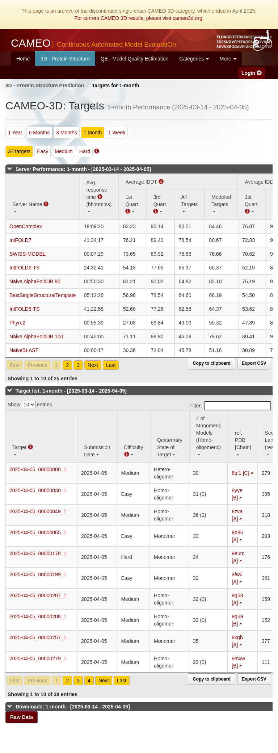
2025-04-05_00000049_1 (37, 511)
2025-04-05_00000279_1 (37, 658)
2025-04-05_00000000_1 (37, 469)
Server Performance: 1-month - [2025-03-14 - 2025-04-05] (83, 169)
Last (110, 365)
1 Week (116, 132)
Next (93, 365)
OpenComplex (25, 226)
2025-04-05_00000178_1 (37, 553)
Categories (194, 59)
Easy (42, 151)
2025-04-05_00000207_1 (37, 595)
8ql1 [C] (240, 473)
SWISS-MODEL (27, 254)
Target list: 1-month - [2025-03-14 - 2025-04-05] (71, 391)
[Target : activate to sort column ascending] (41, 436)
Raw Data (21, 717)
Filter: (230, 405)
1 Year (15, 132)
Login (251, 73)
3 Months (66, 132)
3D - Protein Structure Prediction (44, 85)
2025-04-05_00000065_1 (37, 532)
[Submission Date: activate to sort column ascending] (97, 436)
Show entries (30, 404)
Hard (84, 151)
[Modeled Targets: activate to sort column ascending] (221, 204)
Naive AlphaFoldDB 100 (36, 336)
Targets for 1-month (115, 85)
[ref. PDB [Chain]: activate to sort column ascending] (243, 436)
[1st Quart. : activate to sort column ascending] (252, 204)
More (228, 59)
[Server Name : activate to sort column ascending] (42, 197)
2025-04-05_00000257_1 (37, 637)
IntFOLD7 (20, 240)
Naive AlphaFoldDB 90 (34, 281)
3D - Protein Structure (65, 59)
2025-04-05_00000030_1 (37, 490)
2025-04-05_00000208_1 (37, 616)
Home (23, 59)
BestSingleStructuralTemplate (42, 295)
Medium (64, 151)
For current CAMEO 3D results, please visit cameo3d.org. (138, 18)
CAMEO (93, 43)
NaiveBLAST (23, 350)
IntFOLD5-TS (24, 309)
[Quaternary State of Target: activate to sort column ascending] (169, 436)
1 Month (93, 132)
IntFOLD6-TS (24, 268)
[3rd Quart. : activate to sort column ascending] (160, 204)
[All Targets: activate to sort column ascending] (189, 204)
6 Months (39, 132)
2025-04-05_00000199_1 (37, 574)
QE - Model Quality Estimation (135, 59)
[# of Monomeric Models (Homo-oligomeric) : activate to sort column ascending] (208, 436)
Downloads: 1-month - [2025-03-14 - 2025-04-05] (73, 707)
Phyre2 (17, 323)
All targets (19, 151)
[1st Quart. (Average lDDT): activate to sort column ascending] (132, 204)
